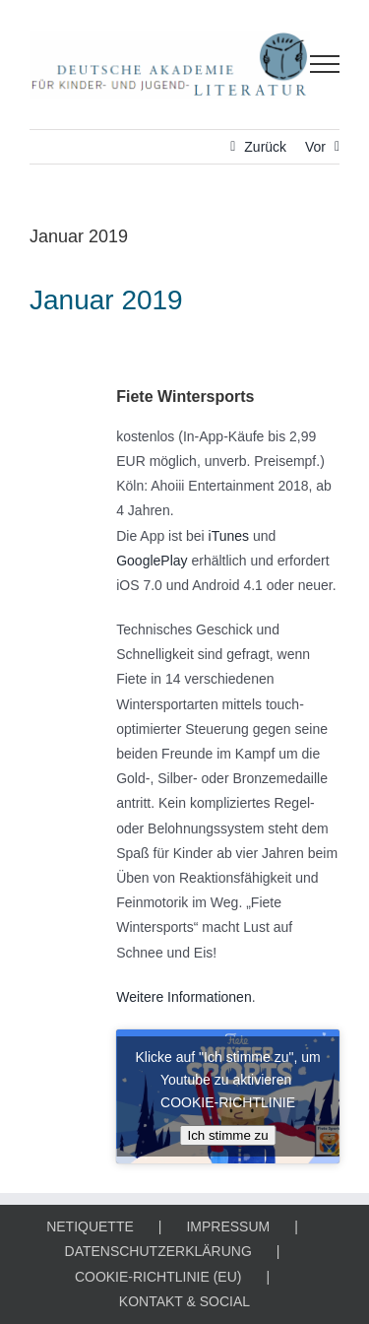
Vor (315, 147)
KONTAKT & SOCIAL (184, 1301)
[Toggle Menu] (325, 64)
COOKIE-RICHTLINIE (227, 1102)
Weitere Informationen (183, 997)
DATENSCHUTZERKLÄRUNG (158, 1251)
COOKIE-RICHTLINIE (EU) (158, 1277)
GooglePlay (151, 560)
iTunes (229, 536)
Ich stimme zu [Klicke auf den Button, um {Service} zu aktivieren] (227, 1135)
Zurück (265, 147)
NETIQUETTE (90, 1226)
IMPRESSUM (228, 1226)
